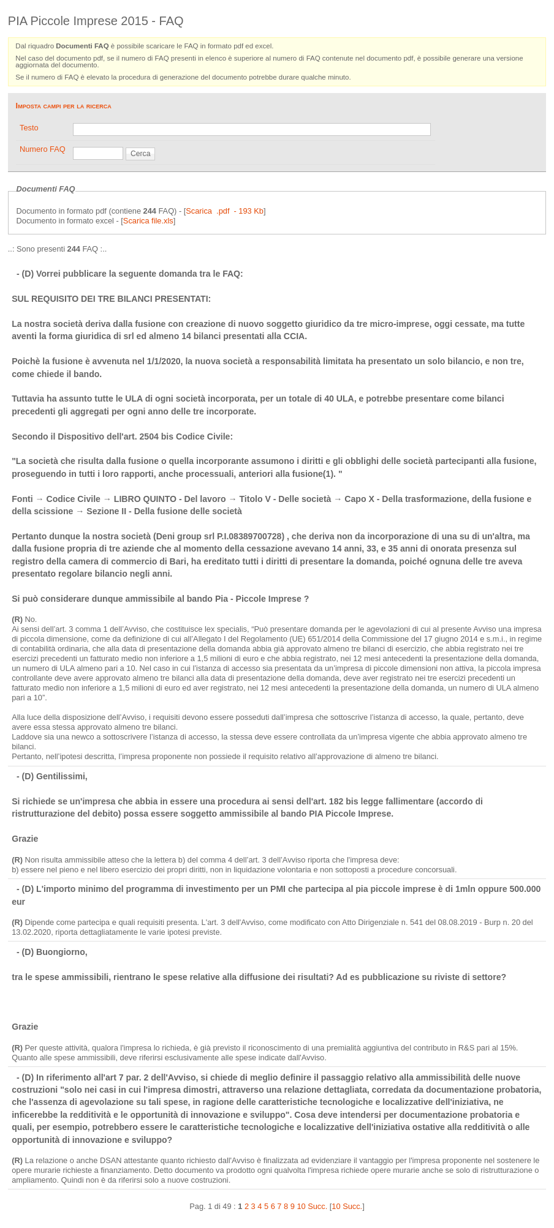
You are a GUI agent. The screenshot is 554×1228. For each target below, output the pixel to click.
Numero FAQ (43, 149)
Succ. (317, 1206)
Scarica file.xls (148, 220)
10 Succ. (347, 1206)
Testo (29, 127)
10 (301, 1206)
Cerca (140, 153)
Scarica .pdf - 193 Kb (225, 210)
